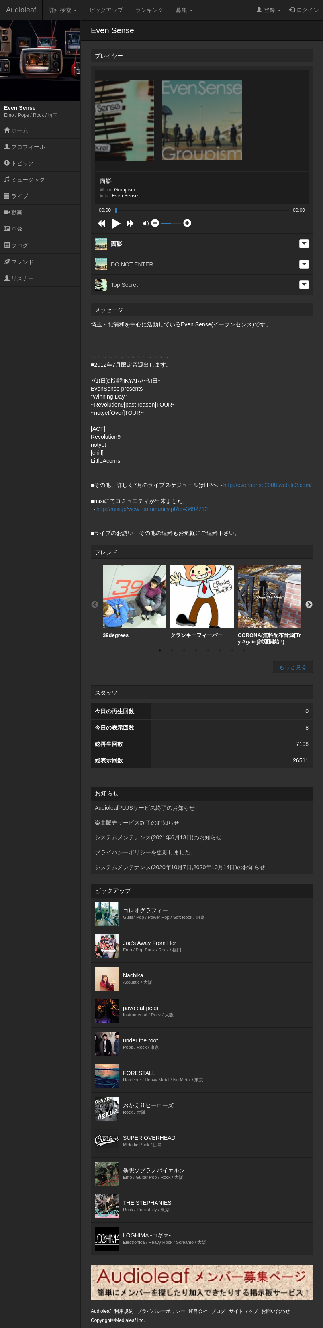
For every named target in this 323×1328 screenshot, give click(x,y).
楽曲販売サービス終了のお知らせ (137, 822)
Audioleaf (21, 10)
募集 (184, 10)
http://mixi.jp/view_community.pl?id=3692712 (152, 509)
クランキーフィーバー (202, 601)
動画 (13, 212)
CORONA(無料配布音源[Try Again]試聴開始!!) (269, 605)
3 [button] (184, 651)
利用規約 (123, 1311)
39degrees (134, 601)
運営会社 (198, 1311)
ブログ (16, 245)
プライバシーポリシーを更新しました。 (145, 852)
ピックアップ (106, 10)
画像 (13, 229)
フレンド (19, 262)
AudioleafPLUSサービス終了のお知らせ (145, 808)
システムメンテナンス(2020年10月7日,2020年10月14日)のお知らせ (180, 867)
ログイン (304, 10)
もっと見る (293, 667)
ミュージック (24, 179)
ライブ (16, 196)
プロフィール (24, 147)
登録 (268, 10)
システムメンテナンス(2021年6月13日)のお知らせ (158, 837)
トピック (19, 163)
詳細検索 (63, 10)
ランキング (149, 10)
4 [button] (196, 651)
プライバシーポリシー (161, 1311)
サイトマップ (243, 1311)
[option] (134, 602)
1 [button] (160, 651)
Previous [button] (95, 605)
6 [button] (220, 651)
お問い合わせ (275, 1311)
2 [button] (172, 651)
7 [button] (232, 651)
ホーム (16, 130)
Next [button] (309, 605)
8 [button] (244, 651)
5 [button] (208, 651)
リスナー (19, 278)
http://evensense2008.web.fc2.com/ (267, 485)
